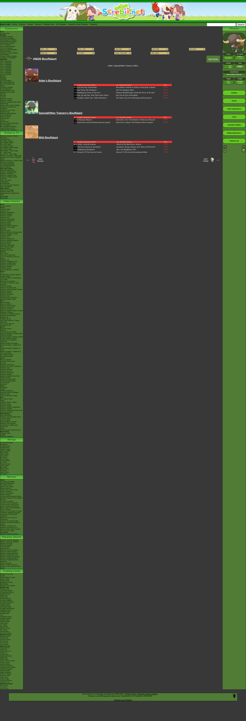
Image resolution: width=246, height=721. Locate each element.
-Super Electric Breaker (7, 667)
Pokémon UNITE (5, 222)
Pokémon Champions (7, 212)
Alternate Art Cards (6, 582)
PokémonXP (4, 103)
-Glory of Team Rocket (7, 661)
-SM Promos (4, 641)
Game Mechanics (6, 89)
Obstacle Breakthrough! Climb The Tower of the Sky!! (135, 93)
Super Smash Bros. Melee (8, 395)
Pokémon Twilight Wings (8, 172)
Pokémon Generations (7, 170)
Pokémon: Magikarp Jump (8, 261)
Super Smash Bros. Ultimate (9, 270)
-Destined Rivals (5, 599)
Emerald (3, 363)
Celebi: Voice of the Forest (9, 490)
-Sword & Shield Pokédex (8, 50)
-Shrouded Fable (5, 607)
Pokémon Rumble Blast (8, 315)
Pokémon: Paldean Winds (8, 177)
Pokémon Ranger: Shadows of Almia (10, 349)
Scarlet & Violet (5, 209)
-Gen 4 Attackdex (5, 66)
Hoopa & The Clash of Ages (9, 521)
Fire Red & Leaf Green (7, 361)
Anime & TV (11, 132)
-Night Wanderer (5, 672)
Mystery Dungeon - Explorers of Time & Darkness (10, 352)
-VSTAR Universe (6, 680)
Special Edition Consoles (8, 422)
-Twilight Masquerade (7, 608)
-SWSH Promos (5, 639)
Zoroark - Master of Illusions (9, 506)
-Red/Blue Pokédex (6, 36)
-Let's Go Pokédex (6, 48)
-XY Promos (4, 643)
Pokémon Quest (5, 268)
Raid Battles (4, 584)
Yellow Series (4, 454)
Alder (110, 66)
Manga (12, 439)
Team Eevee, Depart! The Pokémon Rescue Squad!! (134, 122)
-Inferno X (3, 652)
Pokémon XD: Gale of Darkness (10, 366)
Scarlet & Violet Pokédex (78, 24)
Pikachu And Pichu (6, 543)
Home (14, 24)
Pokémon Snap (5, 404)
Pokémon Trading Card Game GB (11, 410)
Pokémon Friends (6, 216)
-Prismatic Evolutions (7, 602)
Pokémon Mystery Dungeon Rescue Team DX (9, 241)
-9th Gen (3, 94)
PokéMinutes (4, 182)
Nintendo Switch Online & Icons (10, 430)
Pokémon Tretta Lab (6, 307)
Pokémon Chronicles (7, 162)
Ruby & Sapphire (5, 359)
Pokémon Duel (5, 296)
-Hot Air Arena (4, 662)
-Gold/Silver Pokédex (7, 38)
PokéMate (3, 384)
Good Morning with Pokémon (9, 185)
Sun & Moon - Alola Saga (8, 154)
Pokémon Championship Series (10, 102)
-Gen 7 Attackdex (5, 71)
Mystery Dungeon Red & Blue (10, 376)
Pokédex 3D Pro (5, 319)
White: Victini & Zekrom (87, 144)
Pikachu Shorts (11, 537)
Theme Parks (4, 118)
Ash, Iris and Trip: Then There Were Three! (92, 95)
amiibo (2, 428)
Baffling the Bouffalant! (86, 149)
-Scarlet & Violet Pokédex (8, 56)
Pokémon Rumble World (8, 288)
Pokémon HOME (5, 235)
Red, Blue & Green (6, 399)
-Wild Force (4, 677)
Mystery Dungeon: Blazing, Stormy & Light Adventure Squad (11, 337)
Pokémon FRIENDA (6, 436)
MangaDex (3, 444)
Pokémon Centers (6, 100)
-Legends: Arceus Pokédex (9, 53)
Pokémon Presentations (8, 113)
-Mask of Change (5, 674)
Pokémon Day (5, 112)
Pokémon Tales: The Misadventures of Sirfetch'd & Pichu (9, 193)
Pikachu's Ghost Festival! (8, 551)
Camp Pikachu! (5, 547)
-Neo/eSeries (4, 631)
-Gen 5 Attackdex (5, 68)
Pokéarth (93, 24)
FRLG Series (4, 459)
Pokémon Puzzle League (8, 402)
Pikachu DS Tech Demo (8, 379)
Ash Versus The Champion (87, 90)
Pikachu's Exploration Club (9, 555)
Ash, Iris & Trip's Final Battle (127, 95)
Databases (11, 28)
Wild (135, 66)
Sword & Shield (5, 230)
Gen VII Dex (213, 59)
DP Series (3, 462)
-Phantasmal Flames (7, 592)
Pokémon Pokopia (6, 214)
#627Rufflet (205, 160)
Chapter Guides (5, 449)
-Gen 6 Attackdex (5, 69)
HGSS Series (4, 465)
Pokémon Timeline (6, 99)
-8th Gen (3, 95)
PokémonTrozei (5, 377)
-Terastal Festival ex (6, 666)
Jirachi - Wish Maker (7, 493)
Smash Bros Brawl (6, 356)
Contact (30, 24)
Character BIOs (5, 446)
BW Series (3, 467)
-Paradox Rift (4, 613)
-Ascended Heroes (6, 590)
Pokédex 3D (4, 317)
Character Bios (5, 139)
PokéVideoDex (5, 183)
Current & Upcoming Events (9, 123)
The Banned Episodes (7, 165)
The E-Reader (5, 382)
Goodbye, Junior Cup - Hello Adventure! (92, 98)
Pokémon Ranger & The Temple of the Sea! (11, 498)
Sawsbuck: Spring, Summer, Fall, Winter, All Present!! (135, 147)
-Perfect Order (5, 589)
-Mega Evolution (5, 594)
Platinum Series (5, 464)
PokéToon (3, 178)
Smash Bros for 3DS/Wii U (9, 297)
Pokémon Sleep (5, 224)
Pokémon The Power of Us (9, 527)
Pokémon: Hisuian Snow (8, 175)
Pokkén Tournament (6, 294)
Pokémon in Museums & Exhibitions (8, 107)
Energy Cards (4, 581)
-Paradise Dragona (6, 669)
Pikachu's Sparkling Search (9, 558)
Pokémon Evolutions (7, 173)
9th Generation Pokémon (8, 126)
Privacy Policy (131, 694)
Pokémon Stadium (6, 409)
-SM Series (4, 623)
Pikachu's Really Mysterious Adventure (9, 560)
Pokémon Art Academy (7, 281)
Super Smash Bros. (6, 412)
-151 (1, 615)
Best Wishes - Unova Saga (9, 151)
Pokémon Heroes (6, 491)
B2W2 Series (4, 469)
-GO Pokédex (4, 54)
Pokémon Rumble (6, 335)
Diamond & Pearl (5, 328)
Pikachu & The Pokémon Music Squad (10, 567)
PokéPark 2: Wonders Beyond (10, 314)
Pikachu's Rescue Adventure (9, 542)
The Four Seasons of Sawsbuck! (89, 147)
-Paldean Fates (5, 612)
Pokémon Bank (5, 276)
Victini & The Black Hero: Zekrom (128, 144)
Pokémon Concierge (7, 190)
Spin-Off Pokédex (6, 81)
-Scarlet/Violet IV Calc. (7, 90)
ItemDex (3, 76)
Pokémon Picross (6, 291)
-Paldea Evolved (5, 618)
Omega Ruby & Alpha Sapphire (10, 274)
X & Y (2, 273)
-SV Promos (4, 638)
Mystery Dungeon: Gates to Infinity (11, 310)
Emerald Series (5, 461)
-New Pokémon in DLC (7, 128)
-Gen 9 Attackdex (5, 74)
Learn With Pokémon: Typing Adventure (9, 321)
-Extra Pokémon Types (7, 577)
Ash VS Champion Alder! (125, 90)
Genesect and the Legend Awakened (8, 515)
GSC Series (4, 456)
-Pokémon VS (4, 682)
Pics (166, 87)
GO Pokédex (61, 24)
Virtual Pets (4, 427)
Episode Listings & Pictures (9, 136)
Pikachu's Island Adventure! (9, 553)
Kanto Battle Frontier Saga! (9, 147)
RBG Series (4, 452)
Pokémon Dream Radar (8, 306)
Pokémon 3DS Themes (7, 423)
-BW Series (4, 626)
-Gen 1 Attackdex (5, 61)
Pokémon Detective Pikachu (9, 534)
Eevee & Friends (5, 563)
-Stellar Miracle (5, 670)
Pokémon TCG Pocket (7, 227)
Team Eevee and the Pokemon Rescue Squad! (93, 122)
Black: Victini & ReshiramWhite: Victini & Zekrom (10, 508)
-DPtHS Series (5, 628)
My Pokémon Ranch (6, 355)
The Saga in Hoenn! (6, 146)
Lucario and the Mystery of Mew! (10, 496)
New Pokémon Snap (7, 247)
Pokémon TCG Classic (7, 585)
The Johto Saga (5, 144)
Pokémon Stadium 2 (6, 391)
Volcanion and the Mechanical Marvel (10, 523)
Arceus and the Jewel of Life (9, 504)
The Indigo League (6, 141)
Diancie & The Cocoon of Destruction (8, 518)
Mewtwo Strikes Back (7, 483)
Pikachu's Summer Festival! (9, 550)
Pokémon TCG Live (6, 250)
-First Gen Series (5, 633)
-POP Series (4, 644)
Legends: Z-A (4, 211)
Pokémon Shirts (5, 117)
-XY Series (3, 625)
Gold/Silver (3, 387)
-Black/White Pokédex (7, 43)
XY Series (3, 470)
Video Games (11, 201)
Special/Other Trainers (123, 66)
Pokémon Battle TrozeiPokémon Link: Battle (10, 278)
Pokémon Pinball (5, 405)
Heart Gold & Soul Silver (8, 332)
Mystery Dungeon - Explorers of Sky (10, 345)
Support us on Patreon (123, 700)
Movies (11, 476)
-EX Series (3, 630)
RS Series (3, 457)
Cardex (2, 85)
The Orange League (6, 142)
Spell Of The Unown (6, 486)
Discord (38, 24)
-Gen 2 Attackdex (5, 63)
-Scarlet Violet (4, 620)
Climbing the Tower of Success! (88, 93)
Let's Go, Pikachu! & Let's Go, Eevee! (10, 257)
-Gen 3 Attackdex (5, 64)
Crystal (2, 389)
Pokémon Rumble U (6, 309)
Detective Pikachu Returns (9, 225)
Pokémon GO (4, 217)
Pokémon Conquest (6, 312)
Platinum (3, 330)
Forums (22, 24)
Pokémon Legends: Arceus (9, 234)
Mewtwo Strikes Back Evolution (10, 529)
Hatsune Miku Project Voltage (10, 105)
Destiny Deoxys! (5, 495)
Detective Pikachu (6, 266)
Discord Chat (4, 121)
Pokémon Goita (5, 433)
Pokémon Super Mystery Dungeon (11, 289)
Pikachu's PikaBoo (6, 545)
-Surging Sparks (5, 603)
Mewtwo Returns (5, 488)
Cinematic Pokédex (6, 87)
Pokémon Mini (5, 394)
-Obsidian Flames (6, 617)
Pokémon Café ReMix (7, 219)
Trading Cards (11, 571)
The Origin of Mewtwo (7, 481)
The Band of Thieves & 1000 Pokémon (9, 283)
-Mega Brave (4, 654)
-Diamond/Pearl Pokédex (8, 41)
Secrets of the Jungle (7, 531)
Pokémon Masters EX (7, 221)
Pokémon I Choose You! (8, 526)
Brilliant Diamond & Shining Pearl (11, 232)
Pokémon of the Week (7, 92)
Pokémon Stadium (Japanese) (10, 407)
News (2, 32)
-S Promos (3, 687)
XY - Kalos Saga (5, 152)
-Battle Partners (5, 664)
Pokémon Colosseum (7, 364)
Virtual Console (5, 420)
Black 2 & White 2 (6, 304)
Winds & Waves (5, 206)
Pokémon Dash (5, 368)
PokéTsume (4, 198)
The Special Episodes (7, 164)
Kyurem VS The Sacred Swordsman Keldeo (131, 152)
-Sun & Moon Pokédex (7, 46)
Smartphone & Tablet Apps (9, 425)
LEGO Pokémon (5, 115)
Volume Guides (5, 451)
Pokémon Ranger (6, 374)
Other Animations (5, 187)
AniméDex (3, 137)
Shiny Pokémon (5, 167)
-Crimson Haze (5, 675)
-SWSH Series (5, 621)
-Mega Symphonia (6, 656)
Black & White (4, 302)
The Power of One (6, 485)
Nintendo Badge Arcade (8, 299)
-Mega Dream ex (5, 651)
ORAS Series (4, 472)
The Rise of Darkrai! (6, 501)
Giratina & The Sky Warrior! (9, 503)
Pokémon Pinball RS (7, 373)
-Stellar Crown (5, 605)
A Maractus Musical (84, 120)
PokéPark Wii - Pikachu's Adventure (8, 341)
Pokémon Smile (5, 243)
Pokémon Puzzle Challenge (9, 392)
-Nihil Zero (3, 649)
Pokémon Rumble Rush (8, 263)
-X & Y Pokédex (5, 45)
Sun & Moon (4, 253)
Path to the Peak (5, 180)
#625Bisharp (40, 160)
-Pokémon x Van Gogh (7, 110)
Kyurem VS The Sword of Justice (11, 511)
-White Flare (4, 597)
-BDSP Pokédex (5, 51)
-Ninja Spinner (5, 648)
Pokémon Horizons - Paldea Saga (11, 160)
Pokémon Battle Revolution (9, 343)
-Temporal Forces (6, 610)
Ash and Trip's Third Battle (87, 87)
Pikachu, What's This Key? (9, 565)
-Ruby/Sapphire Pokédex (8, 40)
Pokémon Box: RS (6, 371)
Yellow (2, 400)
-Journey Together (6, 600)
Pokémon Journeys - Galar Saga (11, 155)
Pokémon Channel (6, 369)
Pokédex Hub (48, 24)
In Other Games (5, 418)
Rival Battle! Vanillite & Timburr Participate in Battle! (136, 87)
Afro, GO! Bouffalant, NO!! (126, 149)
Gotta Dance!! (4, 548)
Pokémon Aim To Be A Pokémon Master (10, 158)
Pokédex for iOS (5, 325)
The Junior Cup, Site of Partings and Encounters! (134, 98)
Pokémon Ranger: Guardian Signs (11, 333)
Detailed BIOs (4, 447)
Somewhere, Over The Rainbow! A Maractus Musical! (135, 120)
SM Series (3, 474)
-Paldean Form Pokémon (8, 130)
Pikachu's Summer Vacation (9, 540)
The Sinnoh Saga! (6, 149)
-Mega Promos (5, 636)
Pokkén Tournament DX (8, 265)
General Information (6, 443)
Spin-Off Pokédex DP (7, 82)
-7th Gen (3, 97)
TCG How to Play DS (7, 324)
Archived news (5, 33)
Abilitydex (3, 79)
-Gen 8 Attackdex (5, 72)
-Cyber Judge (4, 679)
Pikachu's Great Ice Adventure (10, 556)
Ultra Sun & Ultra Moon (7, 255)
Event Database (5, 125)
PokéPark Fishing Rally (7, 381)
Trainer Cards (4, 579)
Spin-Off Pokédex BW (7, 84)
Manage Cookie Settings (148, 694)
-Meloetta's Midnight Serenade (10, 513)
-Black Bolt (3, 595)
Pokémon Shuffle (5, 286)
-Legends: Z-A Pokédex (8, 58)
